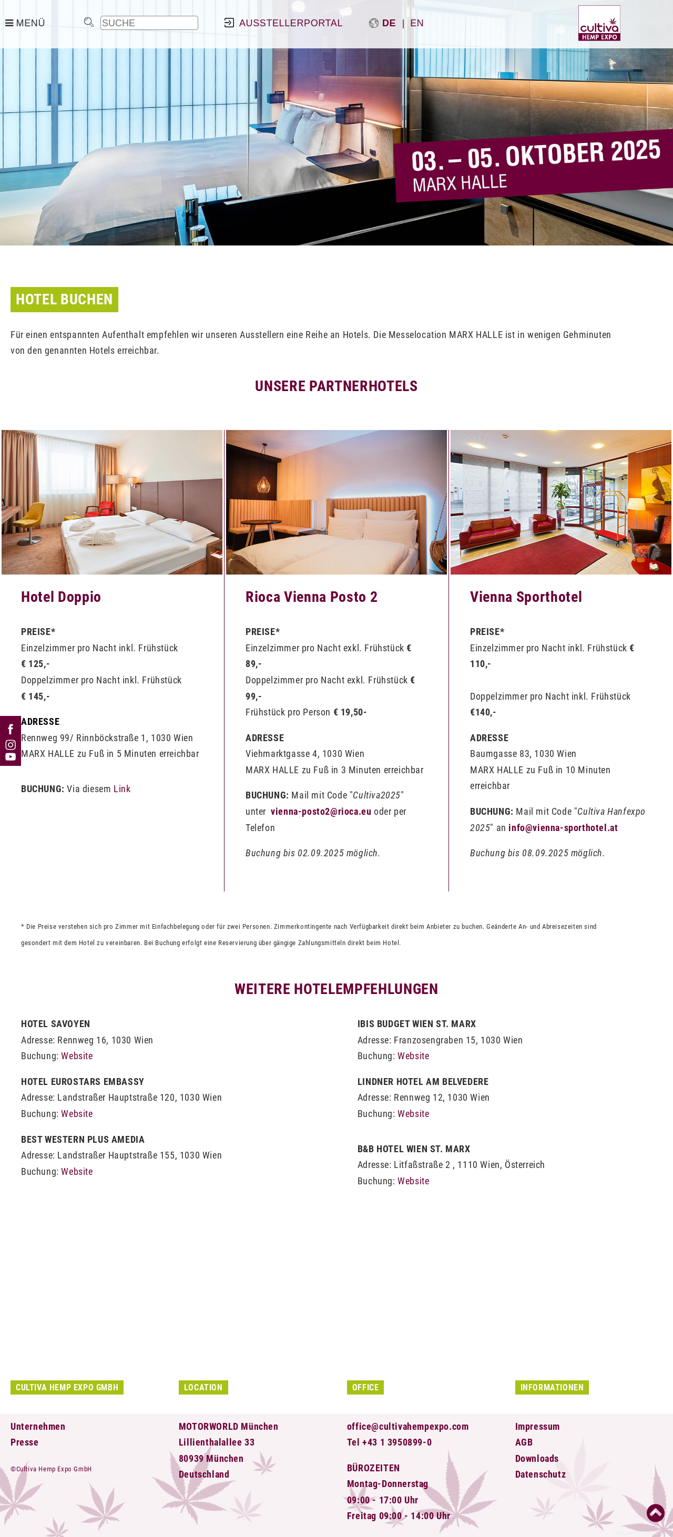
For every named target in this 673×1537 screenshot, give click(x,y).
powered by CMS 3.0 (637, 1532)
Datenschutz (540, 1474)
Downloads (537, 1458)
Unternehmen (38, 1426)
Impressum (537, 1426)
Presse (25, 1442)
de (389, 23)
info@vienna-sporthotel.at (563, 827)
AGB (524, 1442)
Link (122, 788)
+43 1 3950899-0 (397, 1442)
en (417, 23)
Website (77, 1055)
